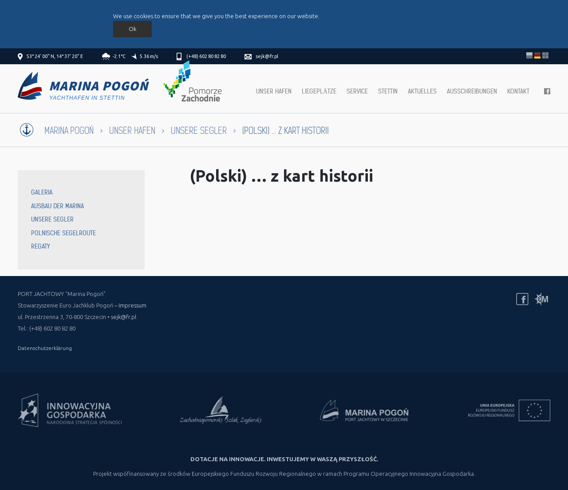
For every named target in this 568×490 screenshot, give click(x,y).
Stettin (388, 91)
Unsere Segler (199, 130)
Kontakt (518, 91)
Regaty (40, 246)
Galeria (41, 192)
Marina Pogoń (69, 130)
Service (357, 91)
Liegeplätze (319, 91)
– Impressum (130, 305)
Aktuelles (422, 91)
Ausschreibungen (472, 91)
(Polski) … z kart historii (281, 176)
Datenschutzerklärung (45, 348)
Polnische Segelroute (63, 233)
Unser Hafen (132, 130)
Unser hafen (274, 91)
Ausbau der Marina (57, 206)
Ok (132, 29)
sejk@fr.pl (267, 56)
